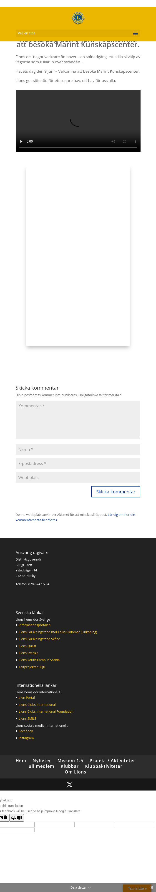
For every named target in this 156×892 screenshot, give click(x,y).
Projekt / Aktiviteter (112, 761)
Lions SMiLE (27, 718)
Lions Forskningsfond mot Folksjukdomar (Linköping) (58, 632)
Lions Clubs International (37, 704)
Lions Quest (27, 646)
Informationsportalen (35, 625)
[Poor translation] (16, 818)
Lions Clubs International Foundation (46, 711)
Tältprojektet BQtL (32, 667)
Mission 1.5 (70, 761)
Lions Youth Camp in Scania (39, 660)
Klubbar (70, 766)
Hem (21, 761)
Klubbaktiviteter (103, 766)
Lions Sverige (28, 653)
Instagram (26, 738)
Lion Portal (27, 697)
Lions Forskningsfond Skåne (39, 639)
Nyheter (42, 761)
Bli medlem (41, 766)
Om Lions (75, 772)
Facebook (26, 731)
